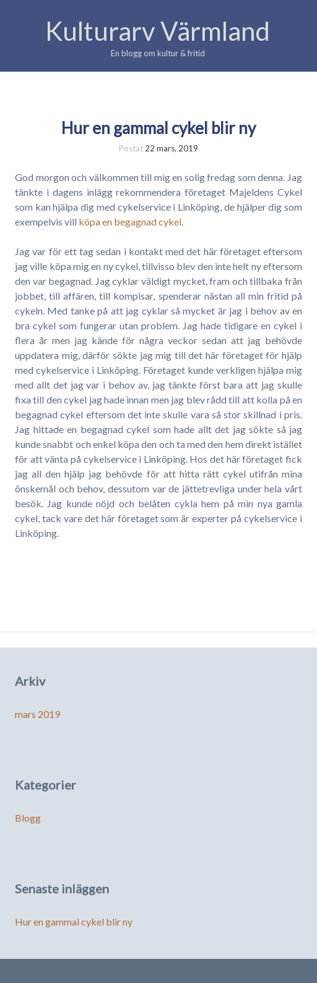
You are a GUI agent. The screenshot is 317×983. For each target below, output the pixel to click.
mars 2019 (37, 714)
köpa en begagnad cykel (130, 221)
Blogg (28, 818)
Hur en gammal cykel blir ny (158, 128)
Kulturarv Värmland (157, 30)
